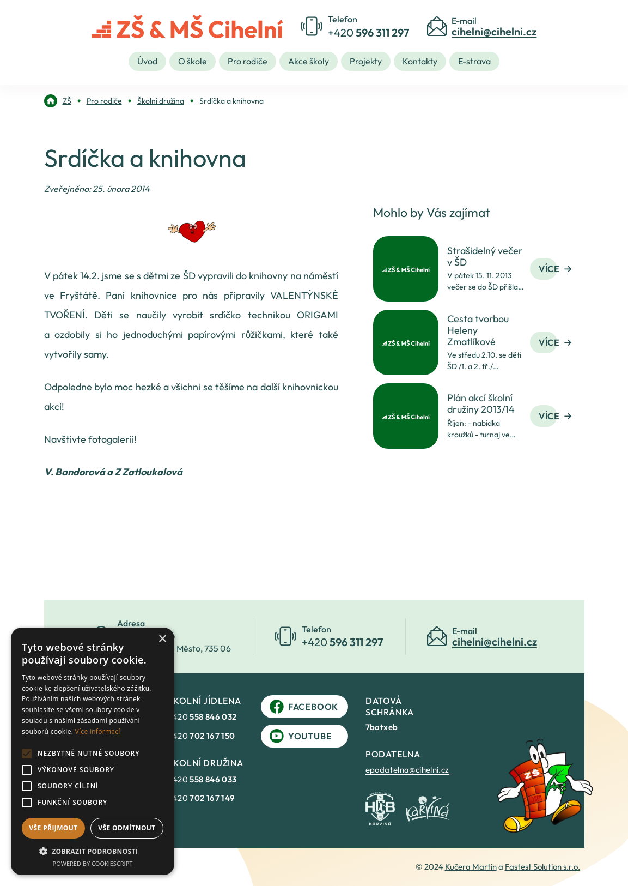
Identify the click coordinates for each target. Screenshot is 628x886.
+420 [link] (202, 717)
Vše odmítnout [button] (126, 828)
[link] (57, 101)
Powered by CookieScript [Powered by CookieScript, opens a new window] (93, 863)
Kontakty (420, 61)
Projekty (366, 61)
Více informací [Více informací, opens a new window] (97, 731)
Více (555, 268)
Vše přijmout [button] (53, 828)
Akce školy (308, 61)
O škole (192, 61)
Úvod (147, 61)
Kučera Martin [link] (471, 866)
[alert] (92, 751)
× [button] (162, 639)
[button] (92, 851)
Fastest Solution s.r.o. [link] (542, 866)
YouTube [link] (301, 736)
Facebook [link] (304, 707)
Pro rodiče (247, 61)
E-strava (474, 61)
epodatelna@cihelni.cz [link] (407, 769)
